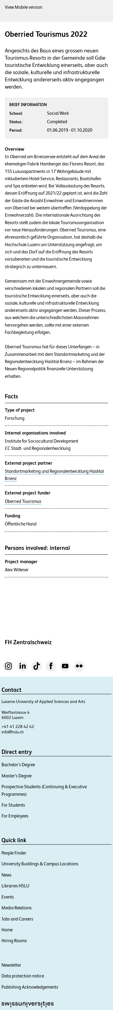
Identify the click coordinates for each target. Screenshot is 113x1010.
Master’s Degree (17, 775)
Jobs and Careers (17, 918)
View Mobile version (23, 7)
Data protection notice (23, 975)
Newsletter (11, 965)
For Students (13, 805)
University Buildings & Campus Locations (40, 863)
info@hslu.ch (13, 731)
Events (8, 896)
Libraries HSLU (15, 885)
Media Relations (17, 907)
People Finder (14, 852)
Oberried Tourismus (23, 501)
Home (7, 929)
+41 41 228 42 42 (18, 726)
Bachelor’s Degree (18, 764)
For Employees (15, 815)
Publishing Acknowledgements (30, 987)
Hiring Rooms (14, 940)
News (6, 874)
